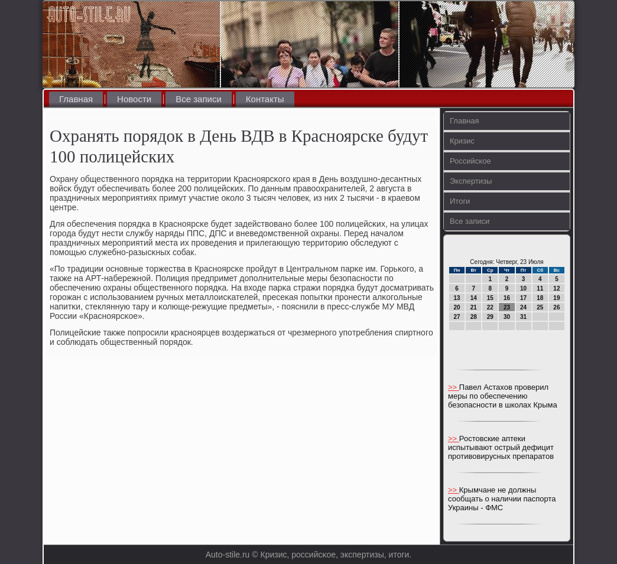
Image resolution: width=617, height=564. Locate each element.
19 (556, 298)
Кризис (462, 140)
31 (523, 317)
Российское (470, 161)
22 (490, 307)
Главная (76, 99)
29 (490, 317)
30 (507, 317)
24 (523, 307)
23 (507, 307)
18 (540, 298)
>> (453, 387)
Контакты (265, 99)
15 (490, 298)
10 (523, 288)
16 (507, 298)
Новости (134, 99)
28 (473, 317)
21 (473, 307)
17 (523, 298)
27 (457, 317)
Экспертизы (471, 181)
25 (540, 307)
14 (473, 298)
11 (540, 288)
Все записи (199, 99)
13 (457, 298)
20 (457, 307)
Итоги (460, 201)
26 (556, 307)
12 (556, 288)
